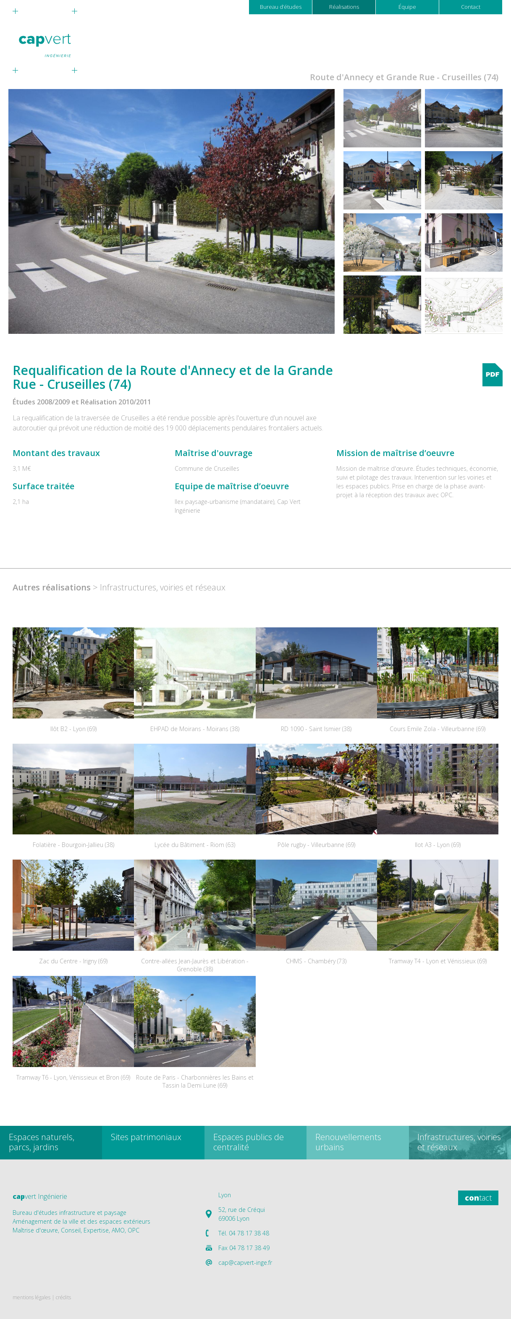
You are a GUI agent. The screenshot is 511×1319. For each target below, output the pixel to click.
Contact (470, 6)
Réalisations (344, 6)
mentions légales (31, 1297)
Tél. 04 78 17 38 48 (243, 1233)
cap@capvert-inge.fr (245, 1263)
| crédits (61, 1297)
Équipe (407, 6)
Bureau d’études (280, 6)
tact (478, 1198)
